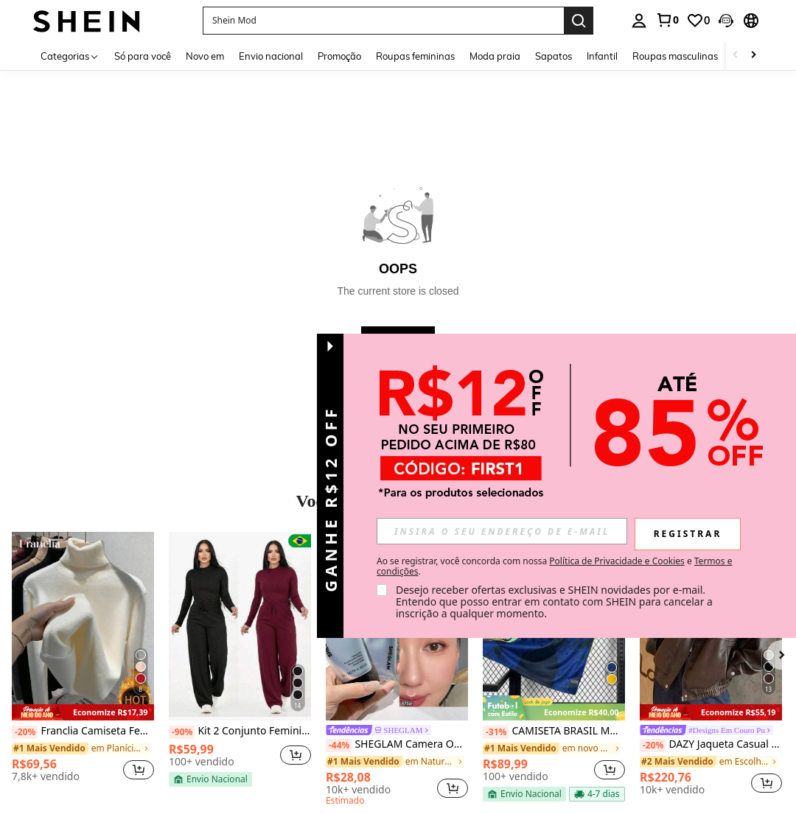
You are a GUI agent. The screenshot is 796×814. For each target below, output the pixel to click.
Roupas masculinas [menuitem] (675, 56)
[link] (667, 20)
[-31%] (496, 732)
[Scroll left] (735, 55)
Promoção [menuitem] (339, 56)
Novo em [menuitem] (205, 56)
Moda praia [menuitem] (494, 56)
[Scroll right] (753, 55)
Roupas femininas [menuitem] (415, 56)
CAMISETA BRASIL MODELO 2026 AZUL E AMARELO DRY (554, 731)
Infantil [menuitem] (602, 56)
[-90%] (182, 732)
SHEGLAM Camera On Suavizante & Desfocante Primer (397, 744)
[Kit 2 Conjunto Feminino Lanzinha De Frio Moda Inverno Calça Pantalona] (240, 626)
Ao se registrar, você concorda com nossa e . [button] (554, 566)
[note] (83, 712)
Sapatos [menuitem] (553, 56)
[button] (726, 20)
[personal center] (639, 20)
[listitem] (83, 662)
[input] (502, 531)
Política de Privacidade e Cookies (616, 561)
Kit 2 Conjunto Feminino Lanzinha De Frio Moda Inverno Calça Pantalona (240, 731)
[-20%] (25, 732)
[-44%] (339, 745)
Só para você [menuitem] (142, 56)
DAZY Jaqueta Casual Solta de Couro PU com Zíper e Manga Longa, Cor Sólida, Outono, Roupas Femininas (711, 744)
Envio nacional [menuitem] (271, 56)
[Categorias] (70, 55)
